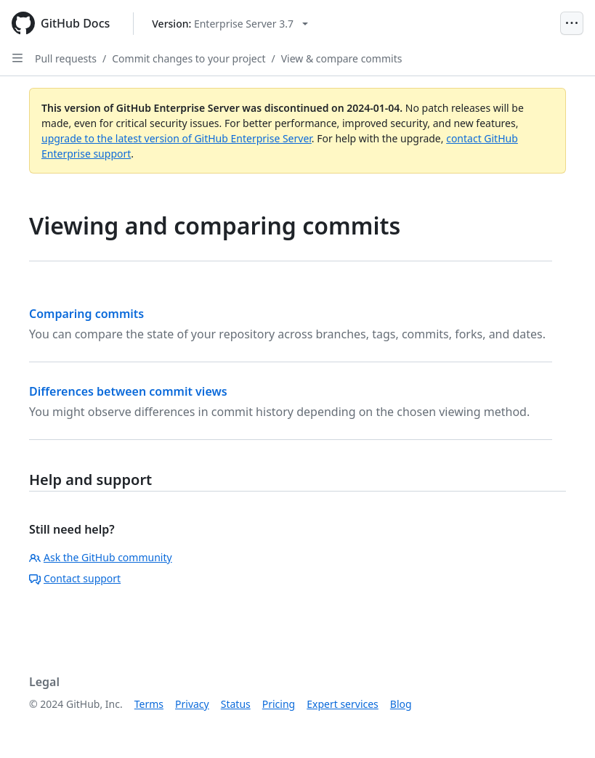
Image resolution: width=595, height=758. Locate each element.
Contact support (75, 578)
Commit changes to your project (188, 58)
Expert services (343, 704)
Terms (148, 704)
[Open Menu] (571, 23)
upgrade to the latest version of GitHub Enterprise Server (176, 138)
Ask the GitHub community (100, 557)
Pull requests (66, 58)
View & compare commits (341, 58)
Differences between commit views (128, 391)
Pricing (278, 704)
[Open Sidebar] (17, 58)
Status (236, 704)
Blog (401, 704)
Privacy (192, 704)
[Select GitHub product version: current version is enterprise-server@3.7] (230, 23)
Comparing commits (86, 314)
